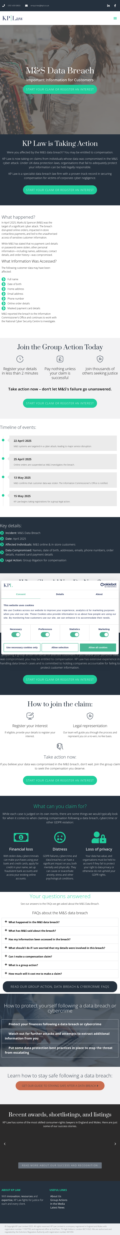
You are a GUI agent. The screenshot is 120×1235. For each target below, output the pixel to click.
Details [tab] (60, 594)
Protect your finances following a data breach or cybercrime (55, 1024)
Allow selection (59, 647)
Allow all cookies (98, 647)
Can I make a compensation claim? (30, 956)
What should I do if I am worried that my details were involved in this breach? (57, 948)
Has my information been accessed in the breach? (39, 939)
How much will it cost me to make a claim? (35, 973)
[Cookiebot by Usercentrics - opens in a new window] (102, 585)
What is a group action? (23, 965)
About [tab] (99, 594)
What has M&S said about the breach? (32, 930)
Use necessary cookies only (22, 647)
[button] (115, 18)
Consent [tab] (21, 594)
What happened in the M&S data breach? (34, 922)
